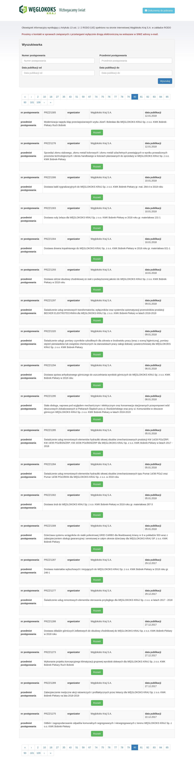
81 (141, 96)
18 (51, 96)
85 (167, 96)
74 (96, 96)
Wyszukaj (165, 81)
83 (154, 96)
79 (128, 96)
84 (160, 96)
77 (115, 96)
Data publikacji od (32, 67)
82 (147, 96)
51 (76, 96)
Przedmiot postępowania (113, 55)
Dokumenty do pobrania (159, 10)
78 (122, 96)
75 (102, 96)
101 (32, 102)
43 (70, 96)
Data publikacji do (109, 67)
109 (38, 102)
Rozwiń (97, 132)
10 (44, 96)
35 (64, 96)
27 (57, 96)
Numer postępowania (33, 55)
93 (25, 102)
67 (89, 96)
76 (109, 96)
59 (83, 96)
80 (135, 96)
